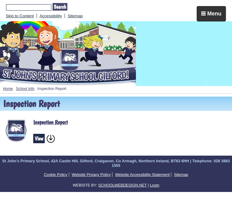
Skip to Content (20, 16)
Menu (211, 14)
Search (60, 7)
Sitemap (75, 16)
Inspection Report (50, 122)
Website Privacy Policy (91, 174)
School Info (25, 89)
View (39, 138)
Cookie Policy (55, 174)
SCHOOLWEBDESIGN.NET (122, 185)
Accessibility (51, 16)
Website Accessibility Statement (142, 174)
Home (8, 89)
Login (154, 185)
